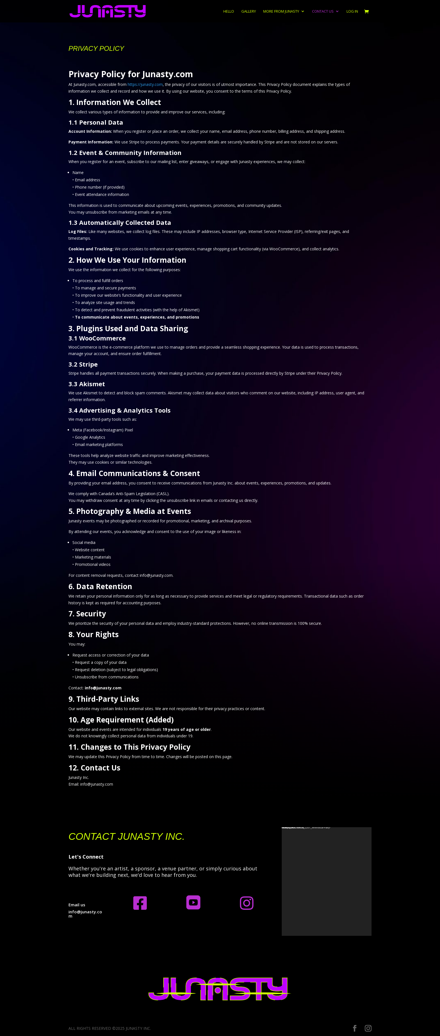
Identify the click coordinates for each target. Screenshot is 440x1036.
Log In (352, 11)
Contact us (323, 11)
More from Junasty (281, 11)
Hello (228, 11)
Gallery (248, 11)
